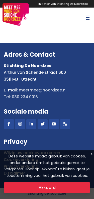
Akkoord (47, 187)
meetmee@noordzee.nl (42, 90)
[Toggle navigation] (87, 18)
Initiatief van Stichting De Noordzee (63, 4)
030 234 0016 (25, 97)
